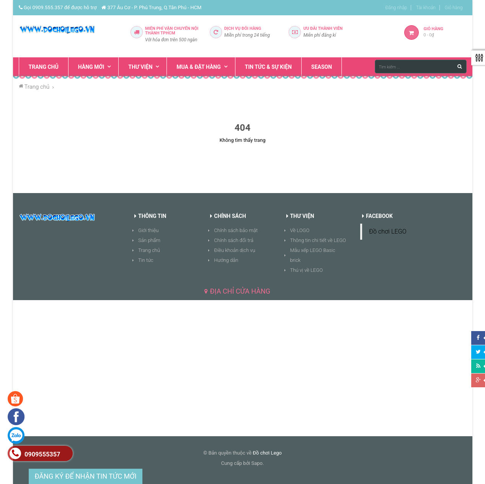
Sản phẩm (149, 240)
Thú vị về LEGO (306, 270)
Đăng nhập (396, 7)
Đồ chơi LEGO (388, 231)
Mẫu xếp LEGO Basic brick (312, 255)
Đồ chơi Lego (267, 453)
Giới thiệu (148, 230)
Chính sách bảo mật (236, 230)
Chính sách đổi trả (233, 240)
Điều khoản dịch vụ (234, 250)
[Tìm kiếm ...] (421, 66)
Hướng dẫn (226, 260)
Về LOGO (300, 230)
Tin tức (146, 260)
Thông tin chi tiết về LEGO (318, 240)
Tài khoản (426, 7)
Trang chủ (149, 250)
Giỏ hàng (454, 7)
